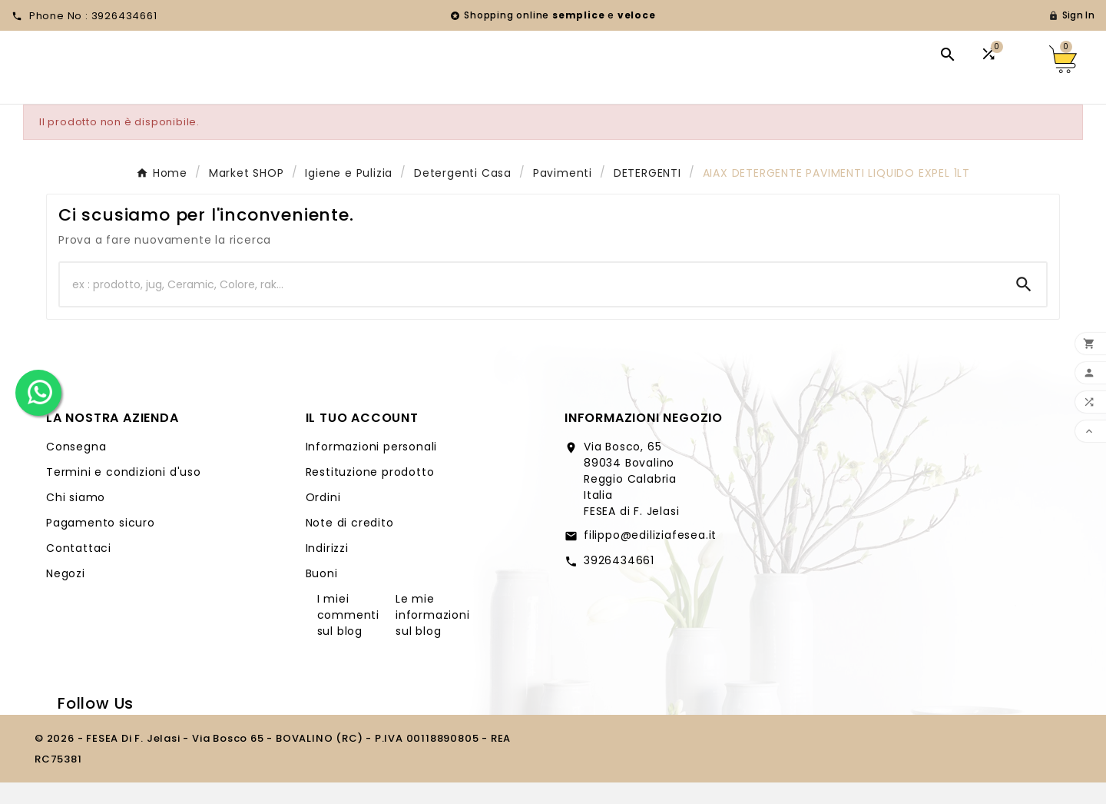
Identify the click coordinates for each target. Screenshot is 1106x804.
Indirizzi (327, 569)
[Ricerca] (531, 305)
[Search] (1024, 306)
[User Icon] (1071, 15)
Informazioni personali (372, 468)
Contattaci (78, 569)
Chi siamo (75, 519)
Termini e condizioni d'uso (123, 493)
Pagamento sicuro (100, 544)
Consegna (76, 468)
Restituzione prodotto (370, 493)
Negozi (65, 595)
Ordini (323, 519)
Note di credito (350, 544)
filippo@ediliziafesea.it (650, 556)
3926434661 (619, 582)
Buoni (322, 595)
